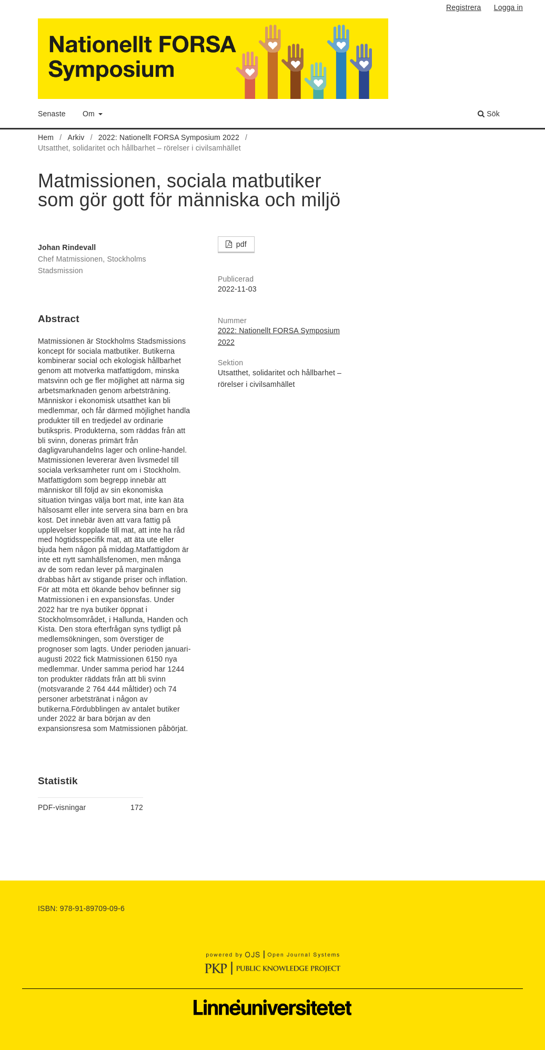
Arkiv (75, 137)
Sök (489, 113)
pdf (240, 244)
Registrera (463, 7)
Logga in (508, 7)
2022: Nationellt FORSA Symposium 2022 (168, 137)
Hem (46, 137)
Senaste (52, 113)
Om (90, 113)
